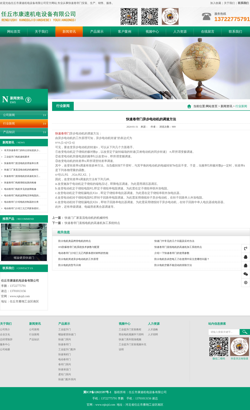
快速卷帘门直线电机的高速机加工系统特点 (92, 223)
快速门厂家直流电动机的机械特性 (21, 169)
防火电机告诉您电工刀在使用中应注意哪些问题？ (181, 259)
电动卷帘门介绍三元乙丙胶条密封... (22, 208)
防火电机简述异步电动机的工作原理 (78, 259)
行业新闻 (9, 123)
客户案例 (124, 31)
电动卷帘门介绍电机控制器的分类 (21, 202)
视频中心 (152, 31)
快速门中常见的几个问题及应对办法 (174, 241)
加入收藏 (215, 3)
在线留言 (207, 31)
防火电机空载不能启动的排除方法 (173, 265)
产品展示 (97, 31)
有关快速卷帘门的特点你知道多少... (22, 150)
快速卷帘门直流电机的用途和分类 (21, 163)
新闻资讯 (69, 31)
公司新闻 (9, 115)
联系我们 (235, 31)
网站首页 (13, 31)
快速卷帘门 (62, 133)
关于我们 (229, 3)
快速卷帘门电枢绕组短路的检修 (20, 182)
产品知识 (9, 132)
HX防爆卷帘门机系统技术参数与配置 (78, 247)
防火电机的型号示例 (69, 265)
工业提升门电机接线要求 (16, 156)
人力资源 (180, 31)
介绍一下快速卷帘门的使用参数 (171, 253)
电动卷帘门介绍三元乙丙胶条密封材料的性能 (83, 253)
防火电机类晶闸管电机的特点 (74, 241)
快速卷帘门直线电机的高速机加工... (22, 176)
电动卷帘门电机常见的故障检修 (20, 189)
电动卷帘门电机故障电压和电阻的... (22, 195)
